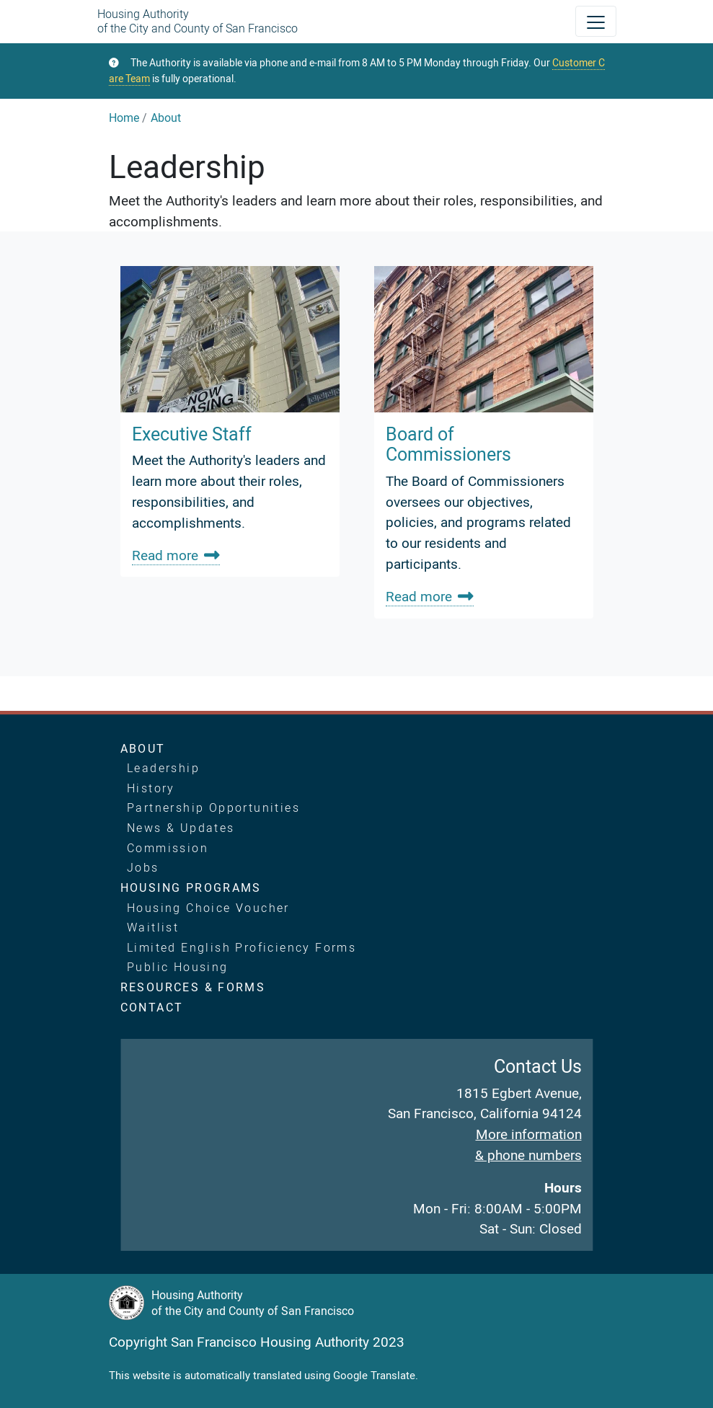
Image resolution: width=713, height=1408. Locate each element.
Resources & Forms (193, 987)
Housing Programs (191, 887)
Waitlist (153, 927)
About (166, 117)
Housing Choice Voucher (208, 908)
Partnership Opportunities (213, 807)
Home (124, 117)
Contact (152, 1007)
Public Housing (178, 967)
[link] (230, 421)
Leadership (163, 768)
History (151, 788)
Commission (167, 848)
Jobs (143, 867)
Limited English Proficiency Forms (241, 947)
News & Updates (181, 828)
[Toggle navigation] (595, 21)
